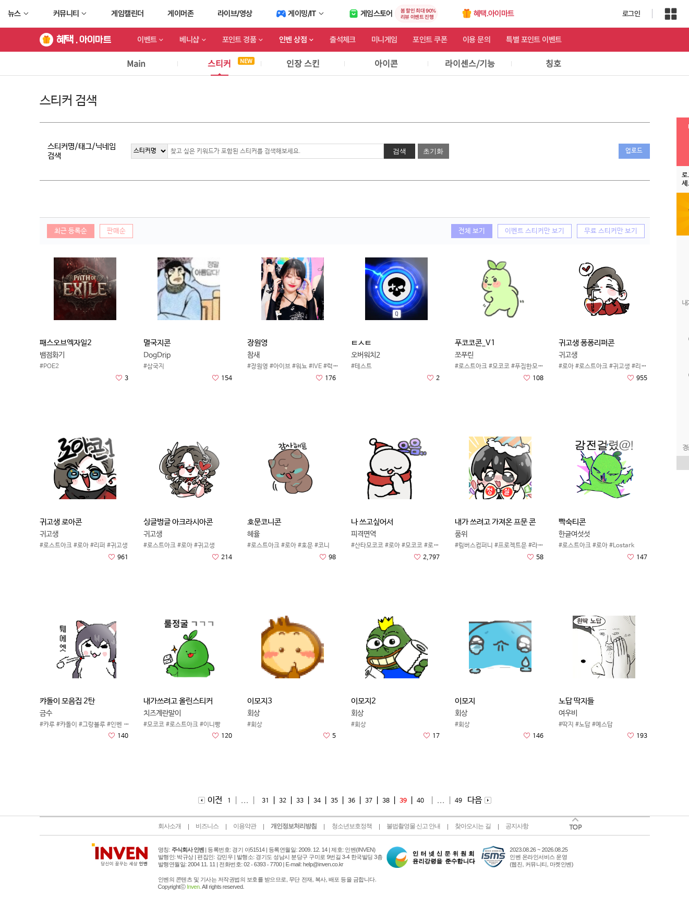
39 (403, 801)
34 (317, 801)
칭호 (553, 63)
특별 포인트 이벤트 (533, 39)
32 (282, 801)
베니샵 (189, 39)
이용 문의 (476, 39)
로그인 (631, 13)
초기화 (433, 151)
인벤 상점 (293, 39)
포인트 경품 (239, 39)
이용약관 (244, 826)
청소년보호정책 (352, 826)
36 (351, 801)
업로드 (634, 151)
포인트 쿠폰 (430, 39)
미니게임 (384, 39)
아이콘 (386, 63)
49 (458, 801)
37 (368, 801)
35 (334, 801)
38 (386, 801)
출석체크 (343, 39)
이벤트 (146, 39)
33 (300, 801)
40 (420, 801)
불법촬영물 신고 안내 (413, 826)
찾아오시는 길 (472, 826)
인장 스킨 (303, 63)
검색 (399, 151)
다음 (474, 800)
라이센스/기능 (470, 63)
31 (265, 801)
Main (136, 63)
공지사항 (516, 826)
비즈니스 (207, 826)
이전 (215, 800)
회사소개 (169, 826)
